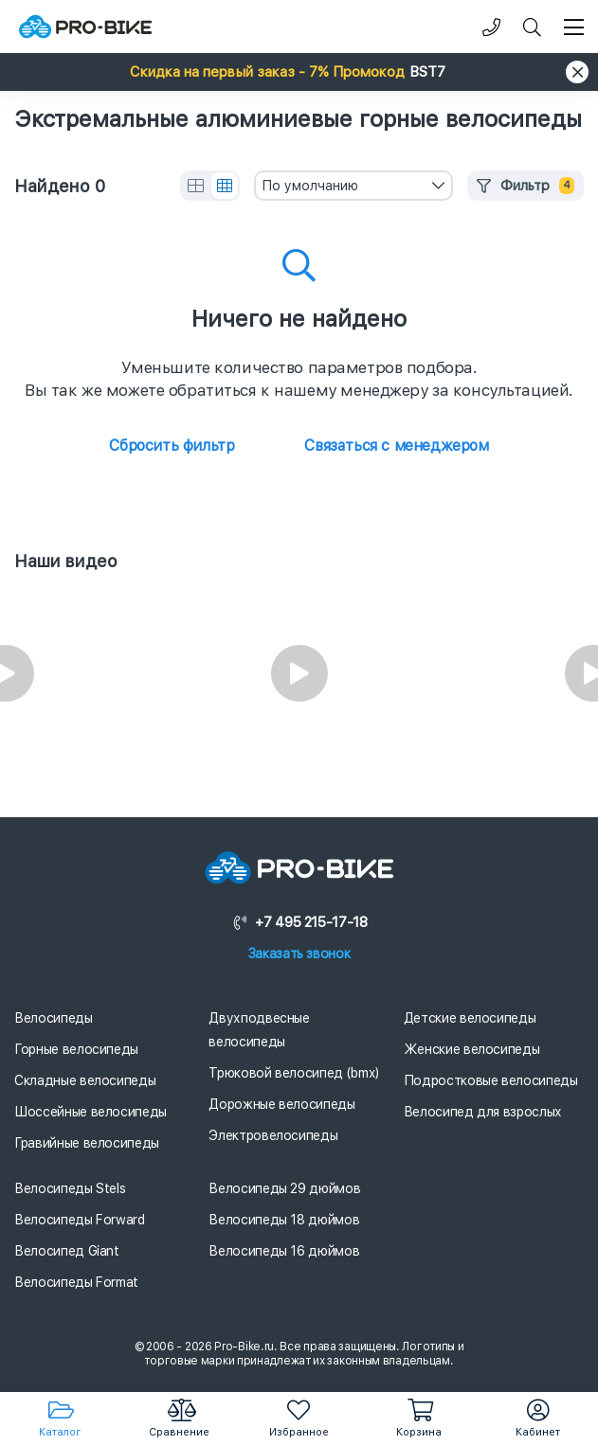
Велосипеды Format (76, 1282)
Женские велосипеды (472, 1049)
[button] (299, 72)
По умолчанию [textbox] (310, 185)
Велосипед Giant (66, 1250)
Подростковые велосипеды (491, 1080)
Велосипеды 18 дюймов (283, 1219)
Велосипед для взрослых (483, 1111)
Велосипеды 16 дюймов (283, 1250)
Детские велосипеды (470, 1018)
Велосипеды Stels (69, 1188)
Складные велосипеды (84, 1080)
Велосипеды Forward (79, 1219)
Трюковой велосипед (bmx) (293, 1072)
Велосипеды (53, 1018)
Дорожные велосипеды (281, 1104)
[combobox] (353, 185)
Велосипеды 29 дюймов (284, 1188)
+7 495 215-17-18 (299, 922)
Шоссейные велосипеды (90, 1111)
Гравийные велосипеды (86, 1143)
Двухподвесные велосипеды (258, 1029)
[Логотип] (85, 27)
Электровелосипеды (272, 1135)
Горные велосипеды (76, 1049)
